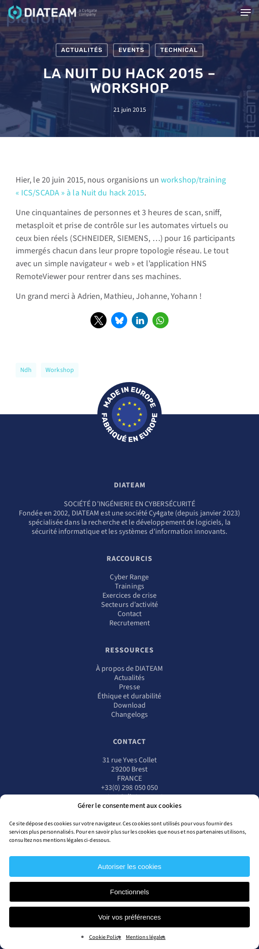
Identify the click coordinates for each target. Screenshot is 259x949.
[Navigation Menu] (246, 12)
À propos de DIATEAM (129, 668)
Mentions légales (146, 937)
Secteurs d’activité (129, 605)
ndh (26, 370)
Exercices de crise (129, 595)
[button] (98, 320)
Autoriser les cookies (129, 866)
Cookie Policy (105, 937)
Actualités (81, 49)
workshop (59, 370)
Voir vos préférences (129, 917)
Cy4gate (161, 513)
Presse (129, 687)
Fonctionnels (129, 892)
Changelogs (129, 714)
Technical (179, 49)
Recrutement (129, 623)
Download (129, 705)
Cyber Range (129, 577)
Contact (130, 614)
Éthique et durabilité (129, 696)
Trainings (129, 586)
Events (131, 49)
